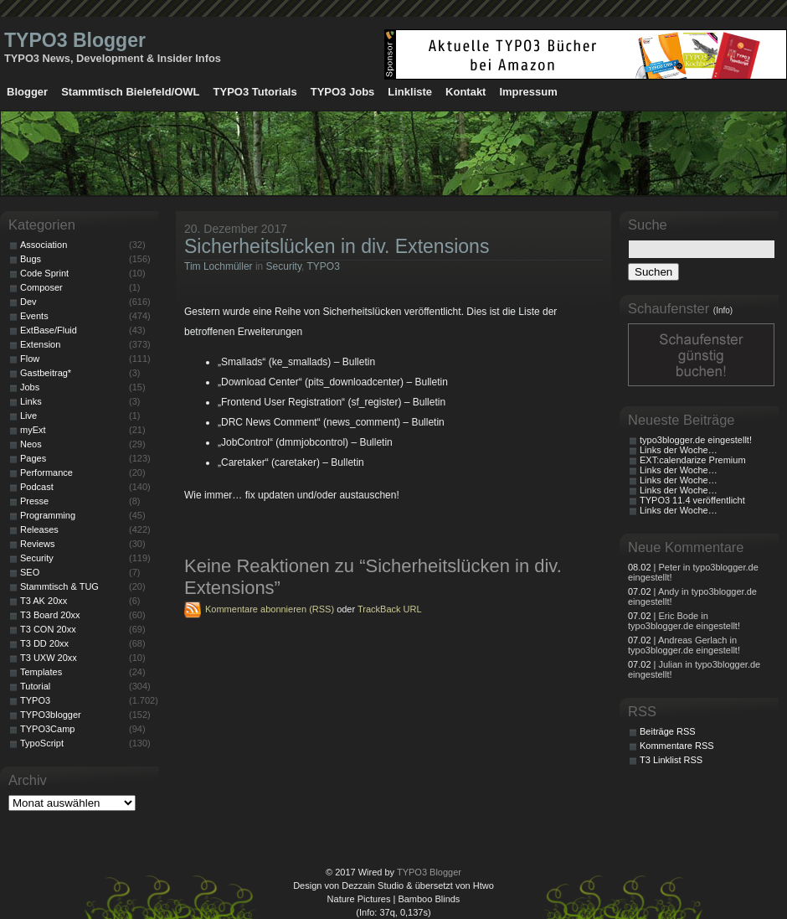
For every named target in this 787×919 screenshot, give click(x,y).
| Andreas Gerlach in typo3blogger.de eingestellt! (684, 645)
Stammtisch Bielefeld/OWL (130, 91)
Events (34, 316)
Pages (33, 458)
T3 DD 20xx (44, 643)
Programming (47, 515)
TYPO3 (323, 266)
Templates (41, 672)
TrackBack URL (389, 609)
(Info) (723, 310)
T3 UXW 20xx (48, 658)
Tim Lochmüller (218, 266)
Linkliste (410, 91)
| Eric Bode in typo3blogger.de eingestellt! (684, 621)
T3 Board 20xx (50, 615)
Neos (31, 444)
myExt (33, 430)
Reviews (37, 544)
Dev (28, 302)
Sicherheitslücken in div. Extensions (336, 246)
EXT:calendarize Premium (693, 460)
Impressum (528, 91)
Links (31, 401)
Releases (39, 529)
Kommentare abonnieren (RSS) (269, 609)
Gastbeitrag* (45, 373)
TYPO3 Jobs (343, 91)
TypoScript (42, 743)
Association (43, 245)
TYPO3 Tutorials (255, 91)
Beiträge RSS (668, 731)
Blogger (27, 91)
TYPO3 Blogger (75, 40)
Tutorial (35, 686)
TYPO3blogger (50, 715)
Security (283, 266)
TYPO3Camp (47, 729)
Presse (34, 501)
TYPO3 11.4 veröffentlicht (692, 500)
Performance (46, 472)
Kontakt (465, 91)
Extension (40, 344)
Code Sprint (44, 273)
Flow (29, 359)
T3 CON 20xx (48, 629)
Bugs (30, 259)
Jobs (29, 387)
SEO (29, 572)
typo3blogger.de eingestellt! (696, 440)
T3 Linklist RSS (671, 760)
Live (28, 415)
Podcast (37, 487)
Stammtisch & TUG (59, 586)
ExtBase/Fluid (48, 330)
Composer (41, 287)
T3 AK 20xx (43, 601)
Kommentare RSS (677, 746)
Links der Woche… (679, 450)
